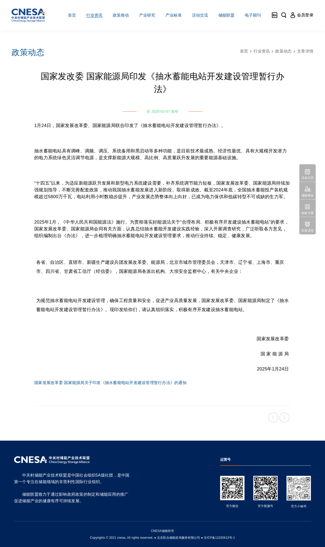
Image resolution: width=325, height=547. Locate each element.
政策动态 (283, 51)
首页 (244, 51)
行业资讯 (262, 51)
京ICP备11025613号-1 (219, 537)
